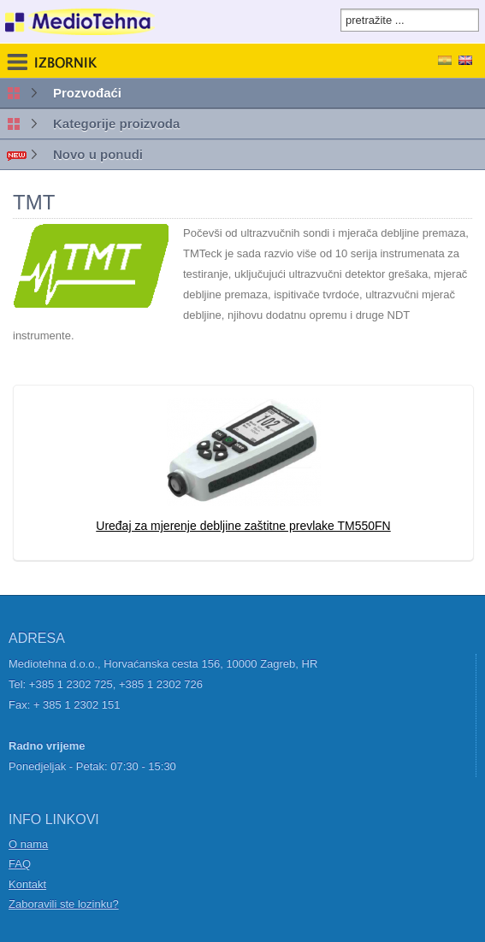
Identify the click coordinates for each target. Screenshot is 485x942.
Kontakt (27, 884)
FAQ (20, 863)
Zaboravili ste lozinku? (64, 904)
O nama (28, 844)
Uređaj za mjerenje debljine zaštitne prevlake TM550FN (243, 526)
